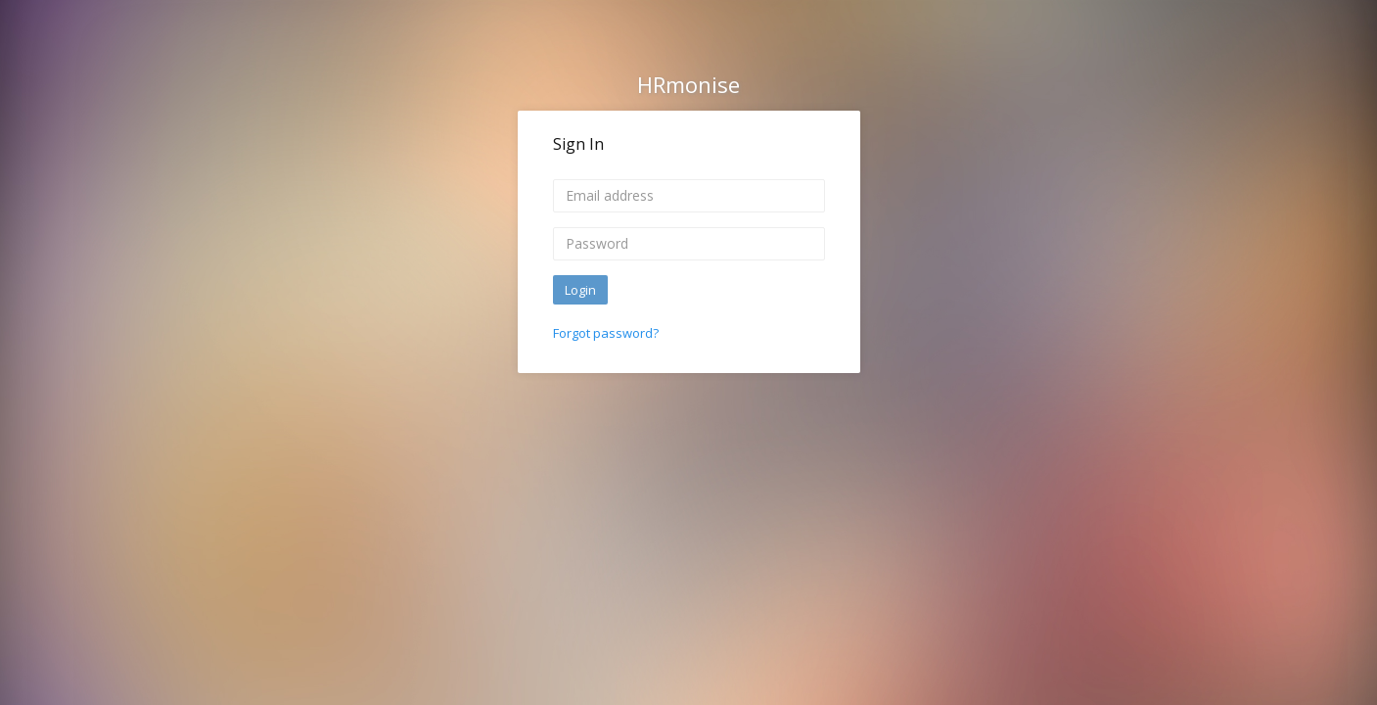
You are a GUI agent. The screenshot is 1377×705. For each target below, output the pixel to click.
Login (580, 290)
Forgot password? (606, 333)
